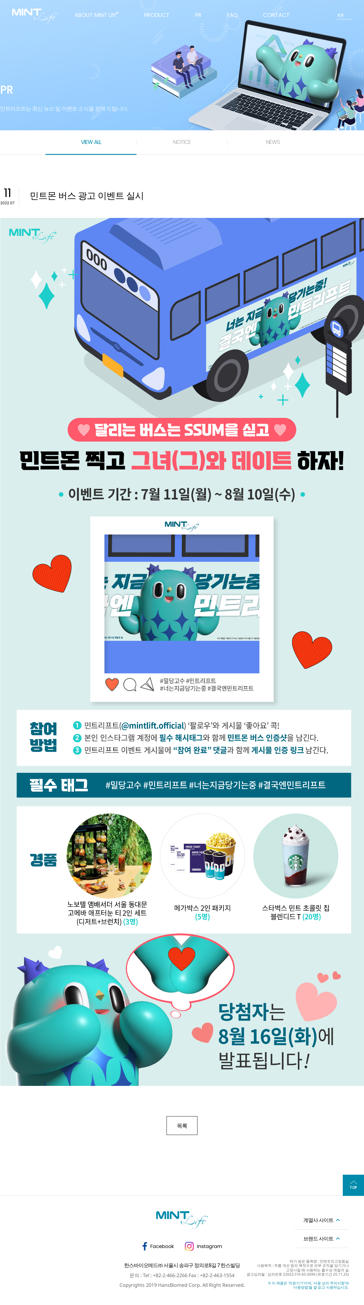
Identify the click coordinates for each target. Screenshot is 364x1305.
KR (341, 15)
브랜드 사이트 (318, 1238)
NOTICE (182, 142)
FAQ (232, 15)
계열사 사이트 (318, 1220)
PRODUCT (157, 15)
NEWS (273, 142)
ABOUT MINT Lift (97, 15)
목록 (182, 1125)
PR (198, 15)
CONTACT (276, 15)
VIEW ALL (91, 142)
